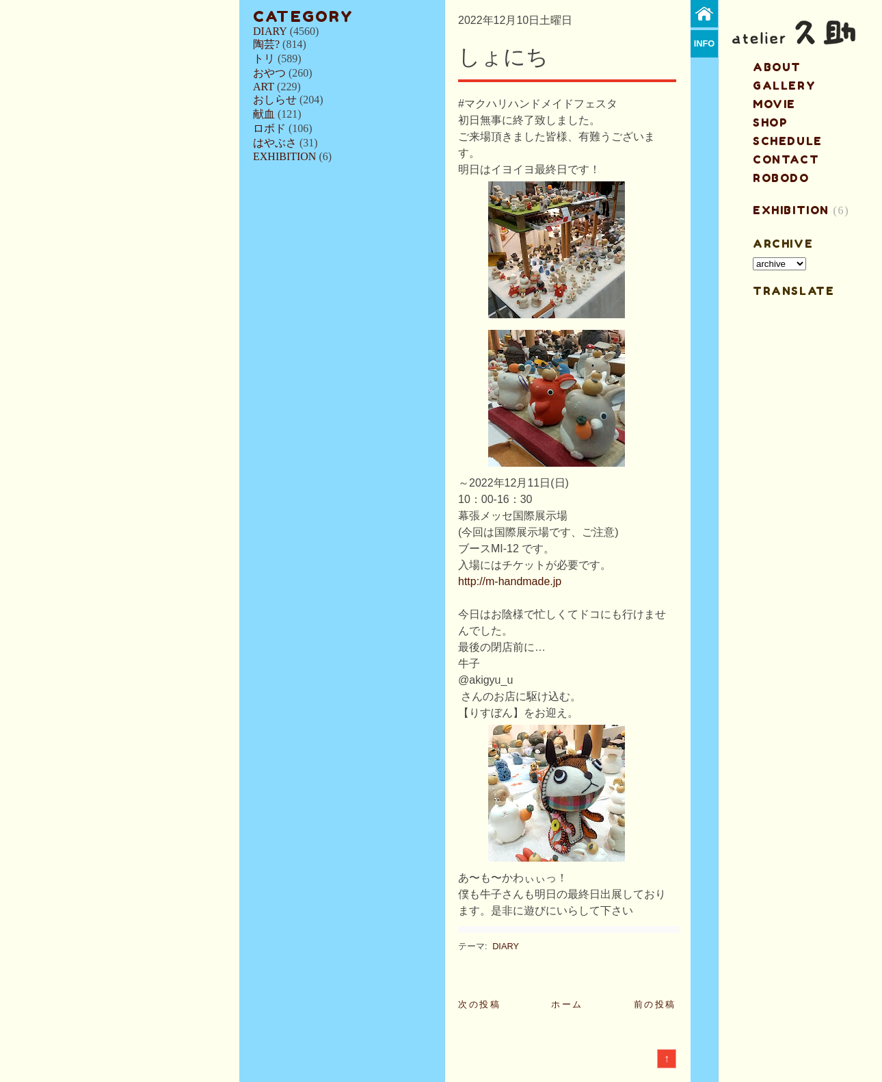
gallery (784, 85)
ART (263, 86)
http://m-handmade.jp (509, 581)
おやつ (269, 73)
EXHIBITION (284, 156)
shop (770, 122)
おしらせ (275, 99)
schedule (788, 141)
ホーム (567, 1004)
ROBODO (781, 178)
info (704, 43)
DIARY (270, 31)
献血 (264, 114)
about (777, 67)
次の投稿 (479, 1004)
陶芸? (266, 44)
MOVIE (774, 104)
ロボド (269, 128)
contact (786, 159)
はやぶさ (275, 143)
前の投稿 (655, 1004)
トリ (264, 58)
